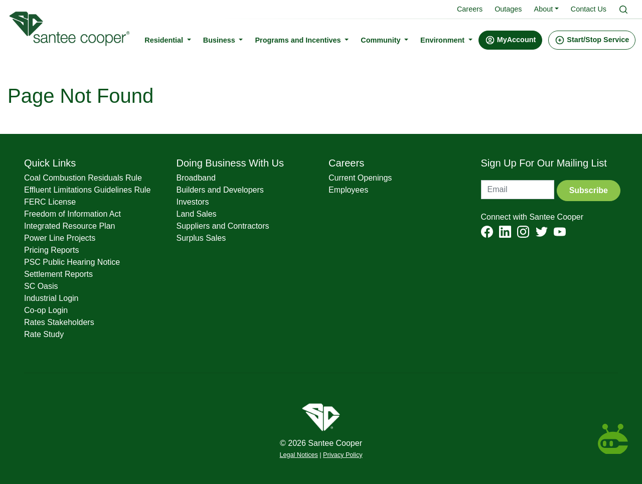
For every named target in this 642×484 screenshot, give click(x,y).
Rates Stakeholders (59, 322)
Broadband (196, 178)
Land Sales (197, 214)
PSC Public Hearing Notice (72, 262)
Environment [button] (446, 40)
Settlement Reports (58, 274)
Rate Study (44, 334)
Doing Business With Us (230, 163)
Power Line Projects (59, 238)
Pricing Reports (51, 250)
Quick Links (50, 163)
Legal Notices (299, 454)
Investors (193, 202)
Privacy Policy (342, 454)
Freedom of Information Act (72, 214)
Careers (470, 9)
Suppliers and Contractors (223, 226)
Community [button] (384, 40)
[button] (513, 40)
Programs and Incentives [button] (302, 40)
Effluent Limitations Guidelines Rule (87, 190)
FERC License (50, 202)
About (543, 9)
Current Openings (360, 178)
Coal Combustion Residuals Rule (83, 178)
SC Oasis (41, 286)
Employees (348, 190)
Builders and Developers (220, 190)
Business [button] (223, 40)
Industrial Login (51, 298)
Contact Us (588, 9)
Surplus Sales (201, 238)
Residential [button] (167, 40)
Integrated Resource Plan (69, 226)
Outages (508, 9)
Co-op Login (46, 310)
